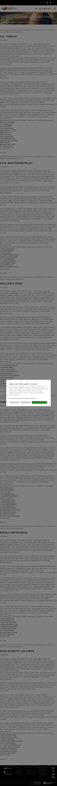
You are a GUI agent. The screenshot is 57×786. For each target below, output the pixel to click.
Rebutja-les (15, 402)
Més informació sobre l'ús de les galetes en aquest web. (22, 398)
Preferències (26, 402)
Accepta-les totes (39, 402)
